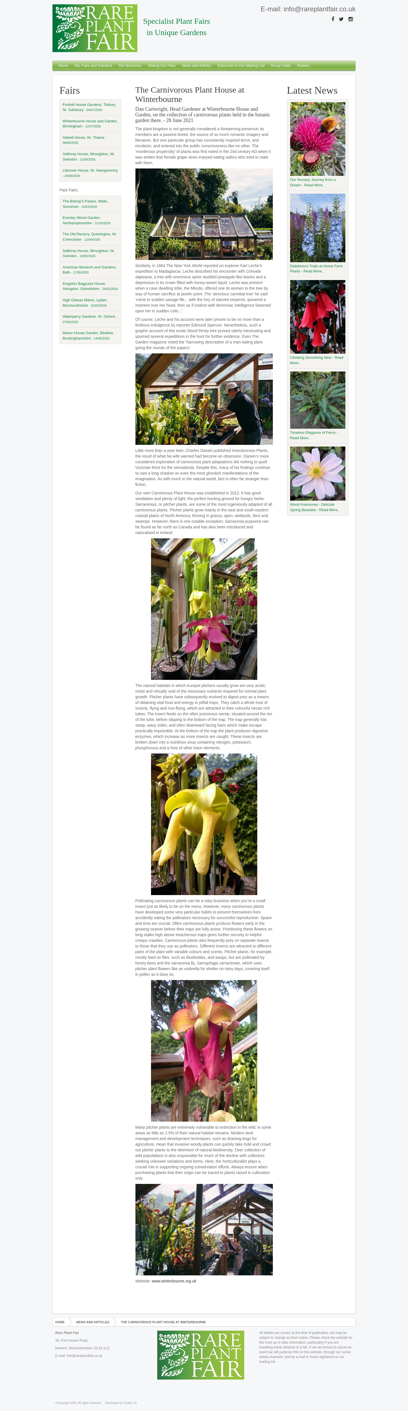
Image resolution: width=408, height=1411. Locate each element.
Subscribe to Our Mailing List (240, 65)
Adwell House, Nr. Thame (84, 140)
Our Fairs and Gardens (93, 65)
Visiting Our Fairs (162, 65)
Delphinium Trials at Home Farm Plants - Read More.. (318, 233)
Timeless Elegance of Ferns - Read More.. (318, 406)
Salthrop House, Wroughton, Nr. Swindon (89, 156)
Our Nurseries (129, 65)
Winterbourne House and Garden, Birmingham (90, 124)
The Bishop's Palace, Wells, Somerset (85, 204)
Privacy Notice (70, 76)
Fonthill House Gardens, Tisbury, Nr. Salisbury (89, 107)
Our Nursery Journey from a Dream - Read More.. (318, 144)
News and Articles (196, 65)
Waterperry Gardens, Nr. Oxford (90, 319)
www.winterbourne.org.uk (174, 1281)
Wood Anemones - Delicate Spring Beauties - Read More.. (318, 479)
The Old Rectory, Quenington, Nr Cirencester (89, 237)
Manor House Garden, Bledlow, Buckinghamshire (88, 335)
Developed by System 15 (121, 1402)
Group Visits (281, 65)
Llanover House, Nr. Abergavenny (90, 173)
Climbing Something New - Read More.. (318, 322)
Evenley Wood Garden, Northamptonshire (86, 220)
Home (63, 65)
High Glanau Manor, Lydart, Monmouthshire (85, 303)
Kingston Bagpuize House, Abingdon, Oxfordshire (90, 286)
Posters (303, 65)
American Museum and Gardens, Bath (90, 270)
